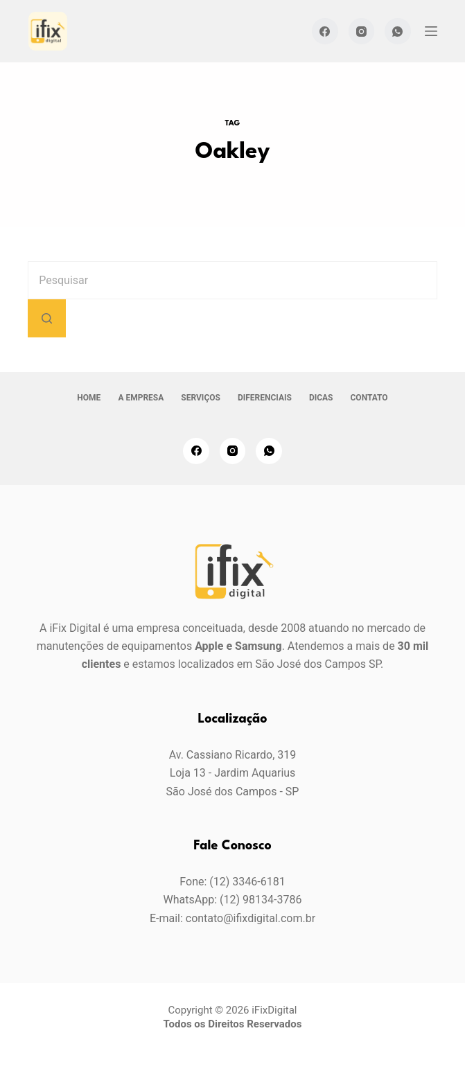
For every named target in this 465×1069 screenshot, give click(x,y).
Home (88, 398)
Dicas (321, 398)
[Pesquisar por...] (232, 280)
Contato (369, 398)
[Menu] (431, 31)
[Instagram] (362, 31)
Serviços (200, 398)
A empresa (141, 398)
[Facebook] (325, 31)
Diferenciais (265, 398)
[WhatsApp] (398, 31)
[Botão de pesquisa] (47, 318)
